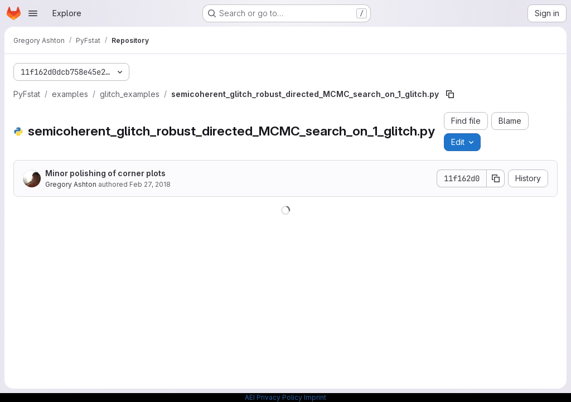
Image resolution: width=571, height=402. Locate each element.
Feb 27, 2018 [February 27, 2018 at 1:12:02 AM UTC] (150, 184)
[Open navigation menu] (33, 13)
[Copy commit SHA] (496, 178)
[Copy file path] (450, 94)
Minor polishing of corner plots (105, 173)
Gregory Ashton (70, 184)
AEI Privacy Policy (273, 397)
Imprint (315, 397)
